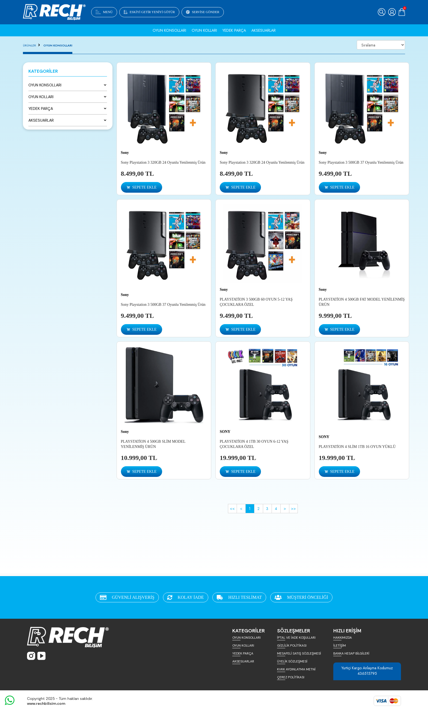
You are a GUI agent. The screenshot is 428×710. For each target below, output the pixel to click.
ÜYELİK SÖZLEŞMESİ (292, 661)
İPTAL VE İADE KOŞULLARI (296, 637)
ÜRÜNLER (29, 45)
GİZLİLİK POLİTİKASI (292, 645)
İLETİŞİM (339, 645)
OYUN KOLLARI (243, 645)
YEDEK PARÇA (242, 653)
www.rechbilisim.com (46, 703)
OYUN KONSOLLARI (57, 45)
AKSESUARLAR (243, 661)
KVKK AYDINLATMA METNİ (296, 669)
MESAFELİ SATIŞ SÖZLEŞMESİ (299, 653)
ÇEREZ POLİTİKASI (290, 677)
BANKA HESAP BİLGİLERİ (351, 653)
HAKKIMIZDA (342, 637)
